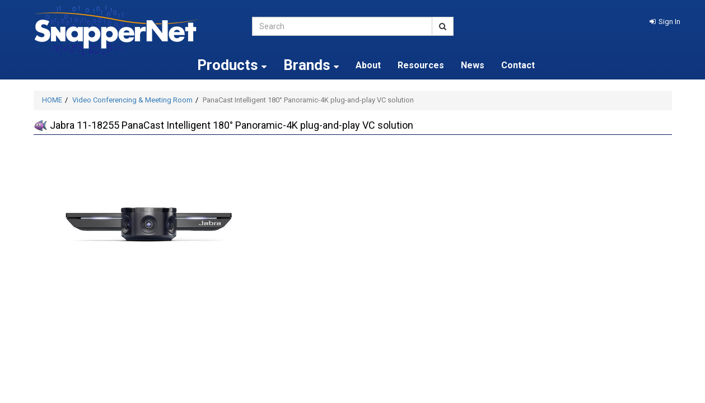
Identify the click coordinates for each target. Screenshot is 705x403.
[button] (665, 21)
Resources (421, 65)
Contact (518, 65)
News (472, 65)
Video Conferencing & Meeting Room (132, 100)
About (368, 65)
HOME (52, 100)
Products (232, 65)
